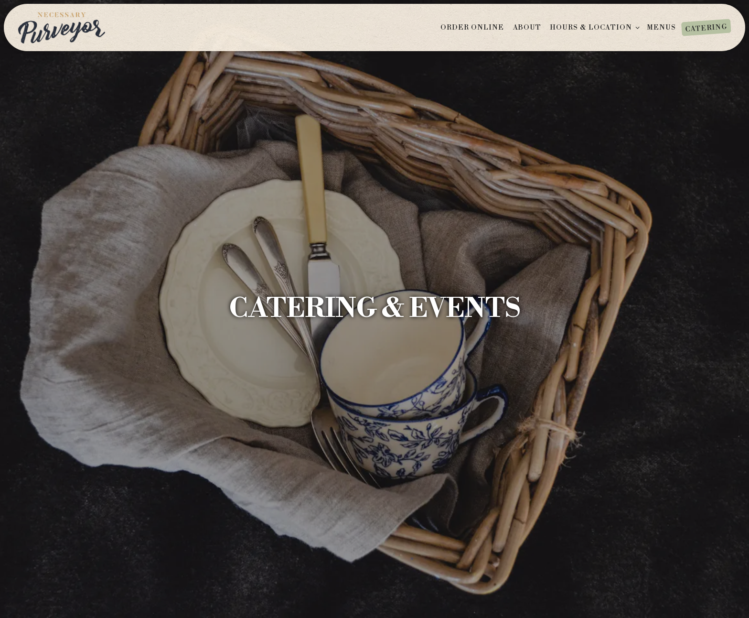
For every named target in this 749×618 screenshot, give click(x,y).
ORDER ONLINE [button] (472, 27)
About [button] (527, 27)
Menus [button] (661, 27)
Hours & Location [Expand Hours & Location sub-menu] (595, 27)
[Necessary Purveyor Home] (62, 27)
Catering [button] (706, 27)
